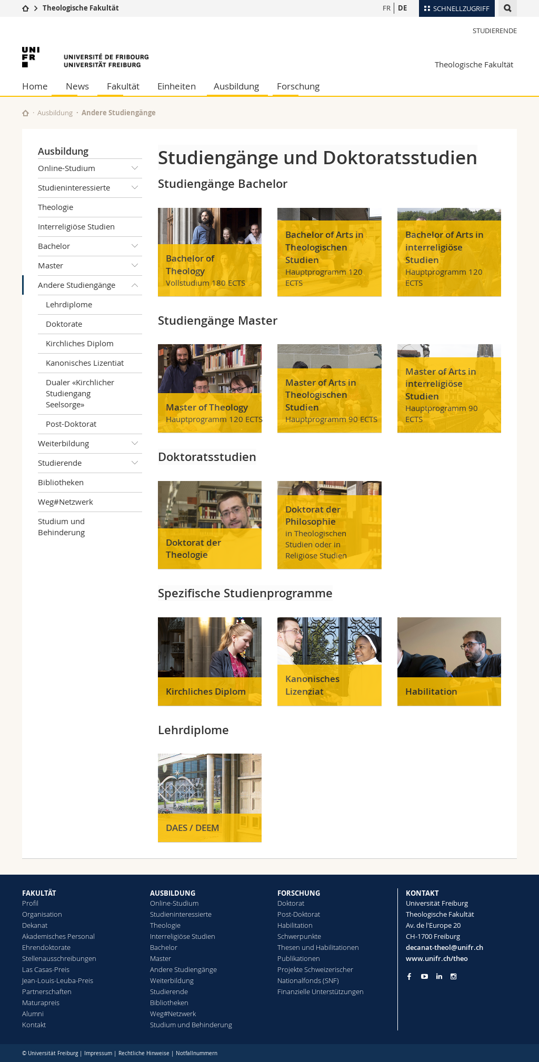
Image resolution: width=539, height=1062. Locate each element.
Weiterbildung (90, 443)
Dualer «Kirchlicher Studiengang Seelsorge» (80, 393)
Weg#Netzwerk (65, 501)
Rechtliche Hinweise (143, 1053)
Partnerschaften (47, 991)
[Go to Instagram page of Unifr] (453, 976)
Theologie (55, 207)
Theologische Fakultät (81, 8)
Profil (30, 903)
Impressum (98, 1053)
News (77, 86)
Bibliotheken (61, 482)
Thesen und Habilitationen (318, 947)
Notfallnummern (196, 1053)
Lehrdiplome (69, 304)
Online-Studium (90, 168)
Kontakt (34, 1024)
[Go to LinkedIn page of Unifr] (439, 976)
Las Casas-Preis (45, 969)
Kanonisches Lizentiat (85, 362)
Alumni (33, 1013)
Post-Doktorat (71, 423)
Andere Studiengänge (90, 285)
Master (90, 265)
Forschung (298, 86)
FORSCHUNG (298, 893)
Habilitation (295, 925)
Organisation (42, 914)
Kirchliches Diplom (80, 343)
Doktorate (64, 323)
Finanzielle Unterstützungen (320, 991)
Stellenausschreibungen (59, 958)
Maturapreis (40, 1002)
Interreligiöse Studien (76, 226)
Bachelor (90, 246)
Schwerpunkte (299, 936)
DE (402, 8)
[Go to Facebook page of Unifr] (409, 976)
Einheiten (176, 86)
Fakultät (123, 86)
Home (35, 86)
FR (387, 8)
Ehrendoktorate (46, 947)
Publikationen (298, 958)
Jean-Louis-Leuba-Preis (57, 980)
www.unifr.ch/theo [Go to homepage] (437, 958)
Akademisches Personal (58, 936)
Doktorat (290, 903)
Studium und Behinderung (61, 526)
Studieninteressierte (90, 187)
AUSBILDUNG (172, 893)
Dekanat (34, 925)
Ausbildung (236, 86)
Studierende (495, 30)
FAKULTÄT (39, 893)
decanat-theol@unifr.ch (444, 947)
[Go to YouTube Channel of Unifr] (424, 976)
